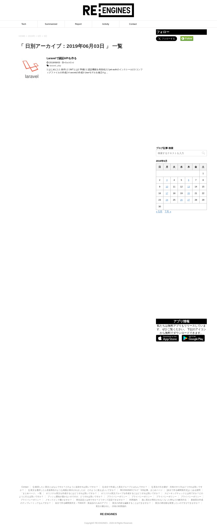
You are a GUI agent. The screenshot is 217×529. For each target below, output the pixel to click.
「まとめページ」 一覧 (31, 477)
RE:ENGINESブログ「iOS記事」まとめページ (141, 474)
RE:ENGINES (108, 498)
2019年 (31, 36)
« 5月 (159, 211)
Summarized (51, 24)
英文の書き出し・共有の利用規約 (111, 490)
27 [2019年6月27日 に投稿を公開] (188, 200)
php (59, 65)
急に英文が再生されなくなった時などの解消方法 (164, 484)
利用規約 (133, 484)
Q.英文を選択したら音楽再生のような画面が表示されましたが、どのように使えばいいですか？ (72, 474)
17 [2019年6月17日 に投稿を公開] (167, 193)
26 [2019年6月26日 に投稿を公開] (181, 200)
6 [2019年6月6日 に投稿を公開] (188, 180)
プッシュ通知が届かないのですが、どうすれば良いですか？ (75, 480)
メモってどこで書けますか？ (58, 484)
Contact (133, 24)
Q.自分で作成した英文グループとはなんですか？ (124, 471)
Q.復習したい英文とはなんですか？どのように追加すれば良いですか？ (65, 471)
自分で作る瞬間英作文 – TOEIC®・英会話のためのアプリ (81, 487)
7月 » (168, 211)
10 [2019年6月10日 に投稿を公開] (167, 186)
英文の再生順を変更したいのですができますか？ (177, 487)
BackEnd (69, 62)
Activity (105, 24)
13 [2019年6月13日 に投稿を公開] (188, 186)
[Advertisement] (181, 93)
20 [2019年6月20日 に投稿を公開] (188, 193)
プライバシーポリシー (117, 480)
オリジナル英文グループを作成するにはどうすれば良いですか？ (130, 477)
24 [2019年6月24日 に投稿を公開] (167, 200)
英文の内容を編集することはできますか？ (131, 487)
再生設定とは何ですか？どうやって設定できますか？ (100, 484)
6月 (39, 36)
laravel (53, 65)
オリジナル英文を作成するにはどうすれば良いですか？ (71, 477)
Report (78, 24)
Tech (23, 24)
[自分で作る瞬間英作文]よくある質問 (184, 474)
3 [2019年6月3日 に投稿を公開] (166, 180)
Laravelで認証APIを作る (62, 58)
